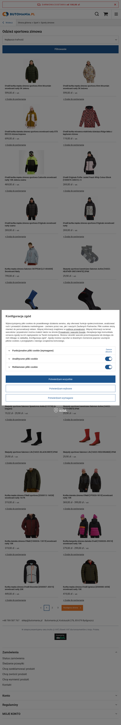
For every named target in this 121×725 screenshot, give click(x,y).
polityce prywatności (75, 329)
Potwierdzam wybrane (60, 388)
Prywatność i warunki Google (72, 332)
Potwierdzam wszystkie (60, 379)
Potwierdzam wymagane (60, 397)
